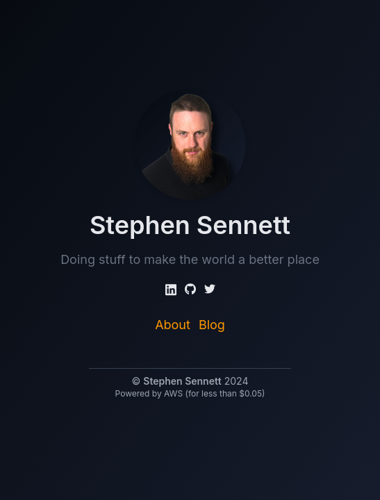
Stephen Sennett (182, 381)
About (172, 324)
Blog (212, 324)
